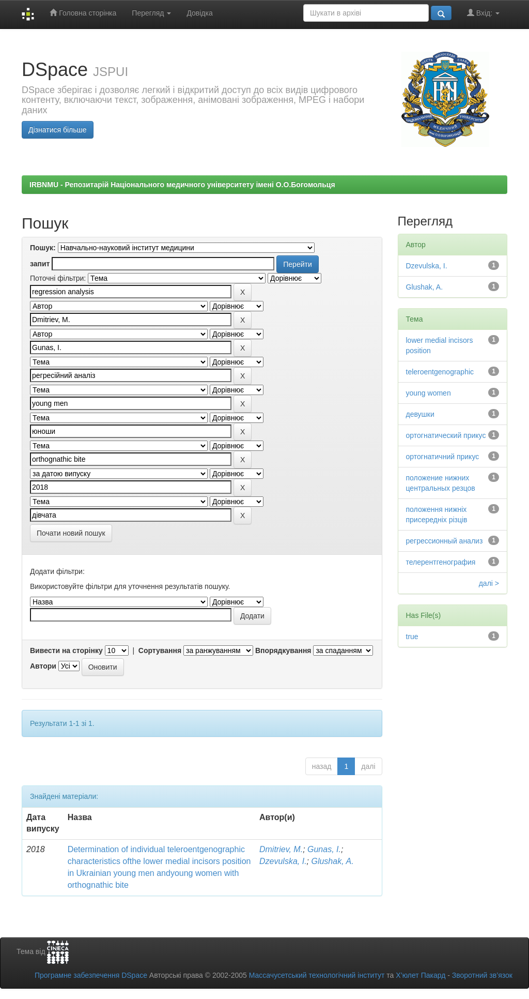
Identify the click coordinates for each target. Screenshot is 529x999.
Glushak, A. (332, 861)
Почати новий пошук (71, 533)
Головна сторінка (83, 12)
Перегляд (151, 13)
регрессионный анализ (444, 541)
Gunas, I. (324, 849)
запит (40, 264)
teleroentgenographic (440, 372)
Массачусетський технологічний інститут (317, 975)
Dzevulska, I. (283, 861)
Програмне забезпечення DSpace (91, 975)
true (412, 636)
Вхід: (483, 12)
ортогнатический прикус (446, 435)
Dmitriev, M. (281, 849)
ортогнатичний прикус (442, 456)
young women (428, 393)
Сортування (159, 650)
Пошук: (43, 248)
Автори (43, 666)
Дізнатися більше (57, 130)
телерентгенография (441, 562)
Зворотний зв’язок (482, 975)
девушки (420, 414)
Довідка (199, 13)
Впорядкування (283, 650)
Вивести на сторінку (66, 650)
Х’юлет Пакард (420, 975)
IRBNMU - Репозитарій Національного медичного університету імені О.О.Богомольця (182, 184)
